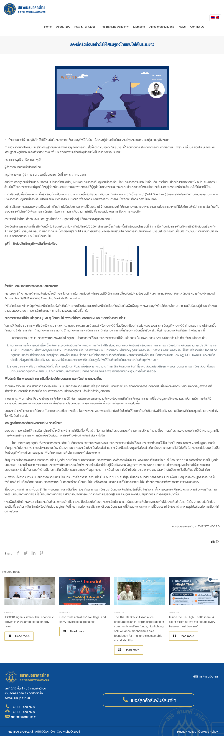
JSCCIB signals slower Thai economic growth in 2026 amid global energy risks (29, 622)
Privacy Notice (186, 731)
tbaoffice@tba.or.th (23, 716)
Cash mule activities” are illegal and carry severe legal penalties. (82, 619)
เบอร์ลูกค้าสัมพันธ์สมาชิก (153, 700)
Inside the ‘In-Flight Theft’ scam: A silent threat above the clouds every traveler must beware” (192, 622)
